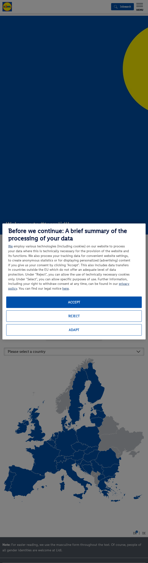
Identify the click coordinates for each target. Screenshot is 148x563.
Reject (74, 316)
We (10, 246)
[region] (74, 281)
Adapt (74, 330)
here (65, 289)
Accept (74, 302)
